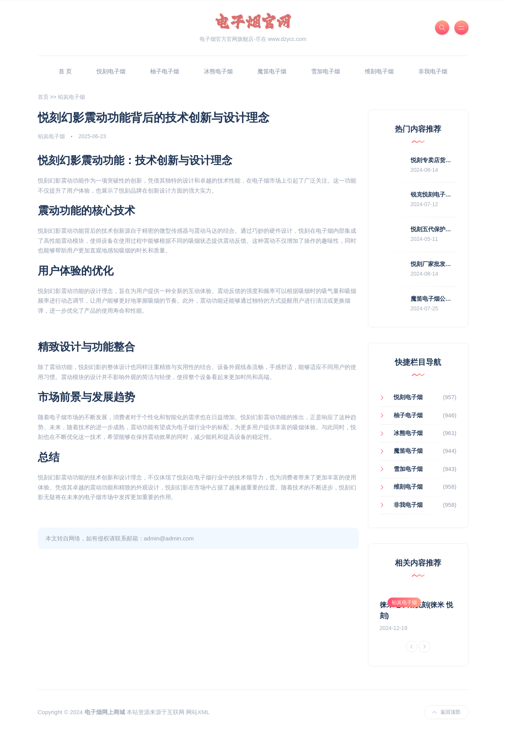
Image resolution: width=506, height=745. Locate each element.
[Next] (424, 657)
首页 (43, 97)
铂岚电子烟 (71, 97)
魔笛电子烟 (271, 71)
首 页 (65, 71)
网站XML (198, 723)
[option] (418, 611)
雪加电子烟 (325, 71)
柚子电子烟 (164, 71)
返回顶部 (446, 722)
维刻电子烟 (379, 71)
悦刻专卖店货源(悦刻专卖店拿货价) (456, 160)
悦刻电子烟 (110, 71)
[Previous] (411, 657)
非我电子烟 (432, 71)
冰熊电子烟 (218, 71)
